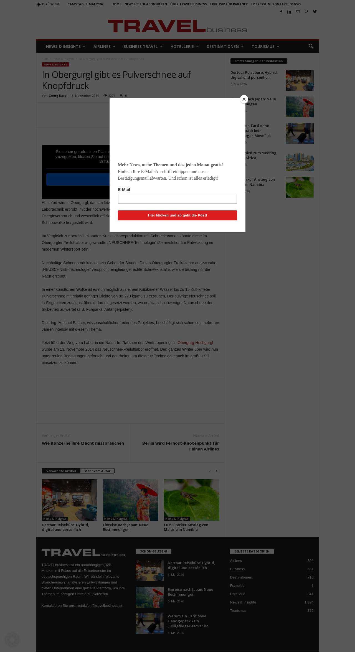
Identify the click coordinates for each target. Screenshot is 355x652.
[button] (12, 640)
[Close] (244, 99)
